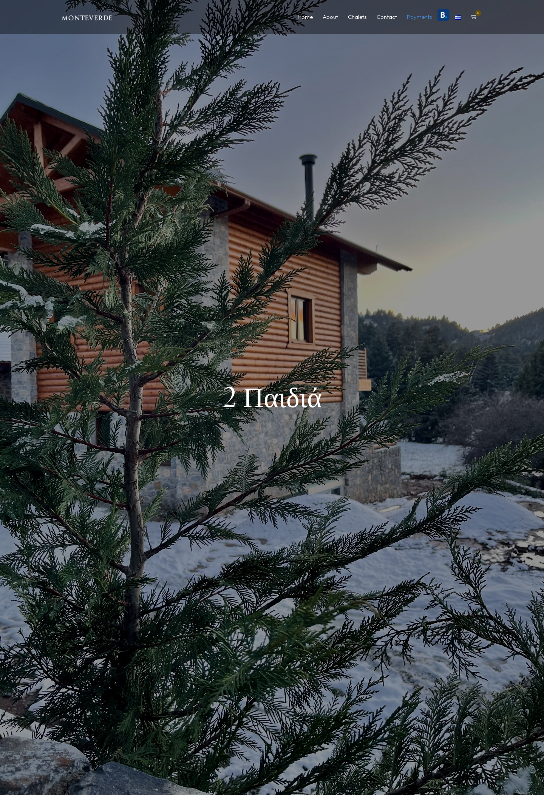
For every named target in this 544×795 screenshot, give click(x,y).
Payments (419, 16)
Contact (387, 16)
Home (305, 16)
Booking (443, 15)
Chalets (357, 16)
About (330, 16)
